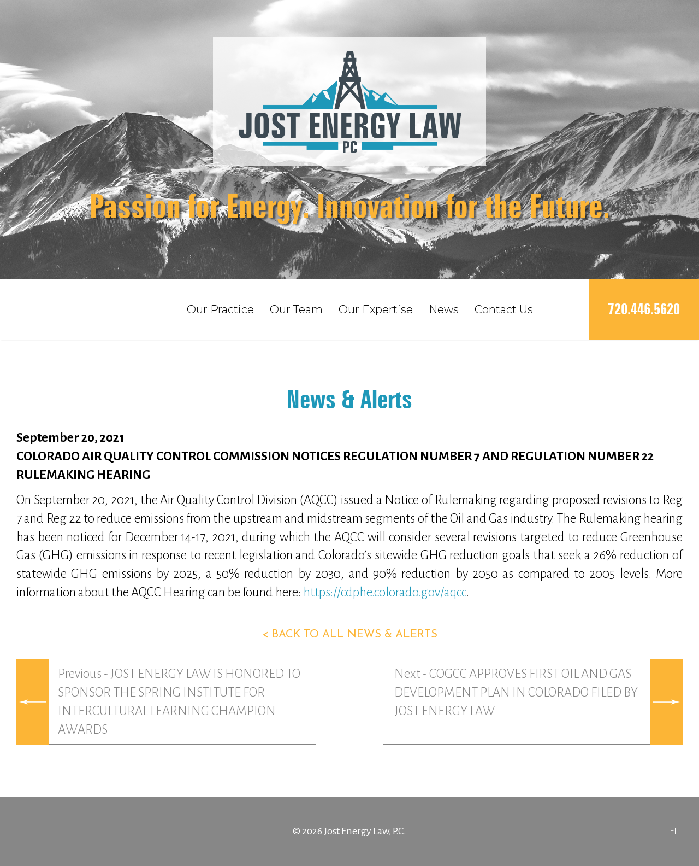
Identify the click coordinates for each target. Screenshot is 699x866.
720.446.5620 (644, 309)
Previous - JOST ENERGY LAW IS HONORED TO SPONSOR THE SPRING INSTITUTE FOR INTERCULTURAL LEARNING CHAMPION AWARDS (179, 701)
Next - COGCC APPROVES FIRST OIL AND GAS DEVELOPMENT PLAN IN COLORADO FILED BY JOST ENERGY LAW (516, 692)
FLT (676, 831)
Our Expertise (376, 309)
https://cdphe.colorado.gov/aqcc (384, 592)
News (444, 309)
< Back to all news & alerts (349, 634)
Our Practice (220, 309)
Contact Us (504, 309)
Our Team (296, 309)
